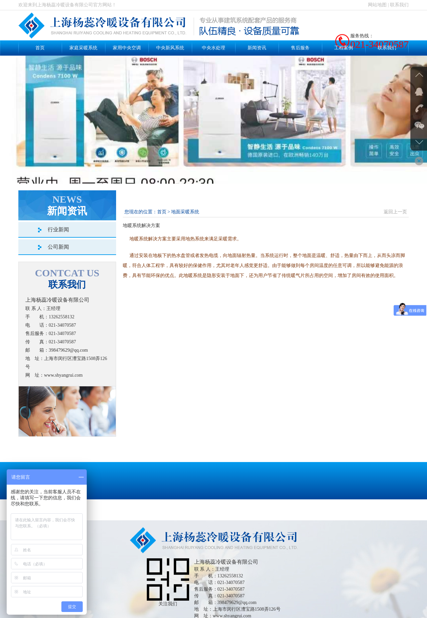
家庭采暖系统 (83, 47)
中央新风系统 (170, 47)
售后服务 (300, 47)
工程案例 (343, 47)
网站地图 (377, 4)
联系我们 (399, 4)
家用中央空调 (127, 47)
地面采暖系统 (185, 211)
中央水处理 (213, 47)
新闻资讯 (257, 47)
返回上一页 (395, 211)
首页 (40, 47)
